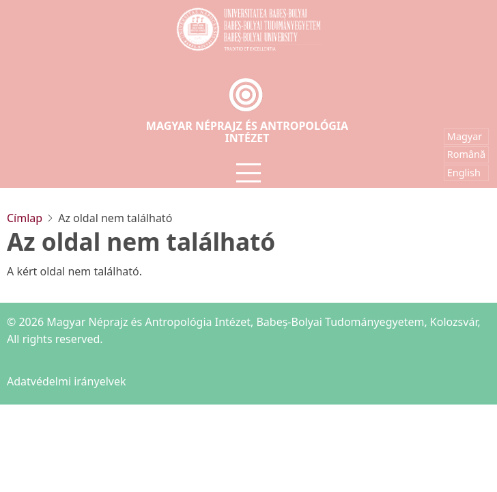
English (464, 172)
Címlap (24, 218)
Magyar (464, 136)
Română (466, 154)
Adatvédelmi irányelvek (66, 381)
